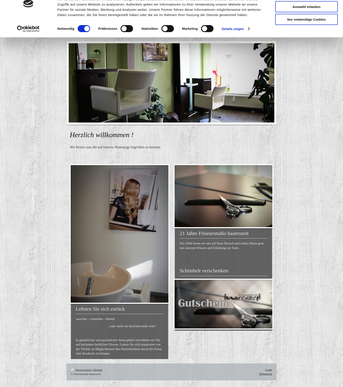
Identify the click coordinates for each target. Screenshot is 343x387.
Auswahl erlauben (306, 24)
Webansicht (265, 373)
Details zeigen (233, 46)
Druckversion (81, 369)
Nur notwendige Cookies (306, 36)
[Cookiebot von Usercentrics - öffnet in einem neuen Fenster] (28, 46)
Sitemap (97, 369)
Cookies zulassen (306, 11)
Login (268, 369)
